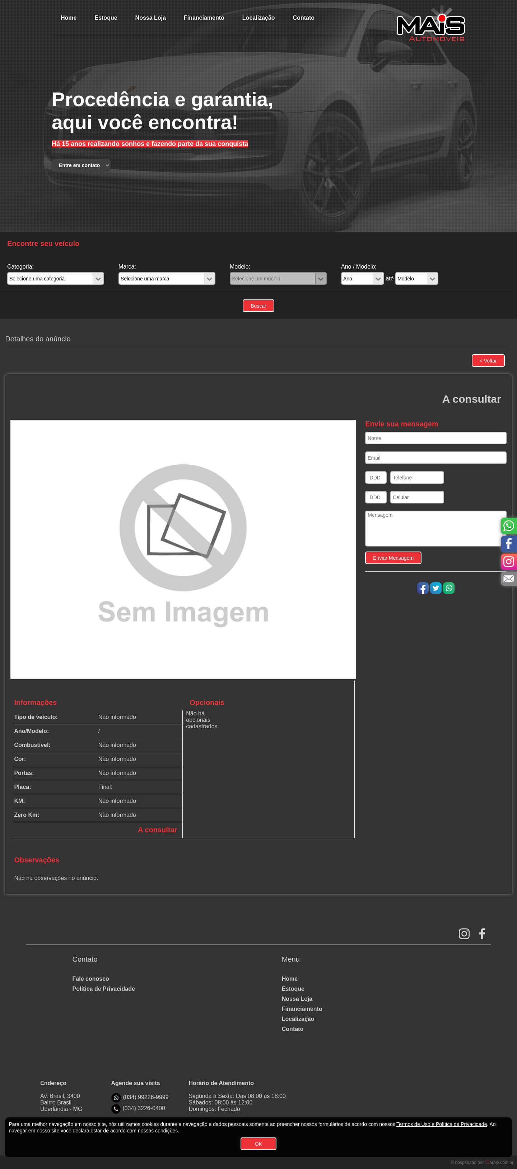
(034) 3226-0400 (143, 1108)
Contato (292, 1029)
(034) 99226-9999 (145, 1097)
